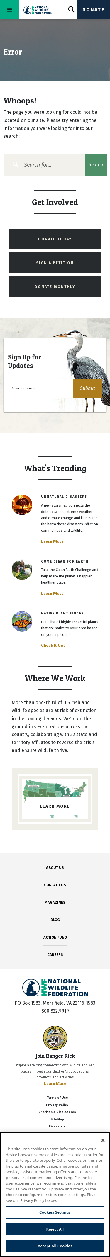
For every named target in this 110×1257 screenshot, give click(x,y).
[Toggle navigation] (9, 9)
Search (96, 164)
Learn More (52, 541)
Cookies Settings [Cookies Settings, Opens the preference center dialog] (55, 1212)
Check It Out (53, 645)
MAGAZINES (55, 902)
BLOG (55, 920)
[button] (87, 388)
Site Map (57, 1119)
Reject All (55, 1229)
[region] (55, 1194)
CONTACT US (55, 885)
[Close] (103, 1140)
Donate (93, 9)
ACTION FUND (55, 937)
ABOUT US (55, 867)
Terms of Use (57, 1098)
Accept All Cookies (55, 1245)
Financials (57, 1126)
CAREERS (55, 954)
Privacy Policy (57, 1105)
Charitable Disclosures (57, 1112)
